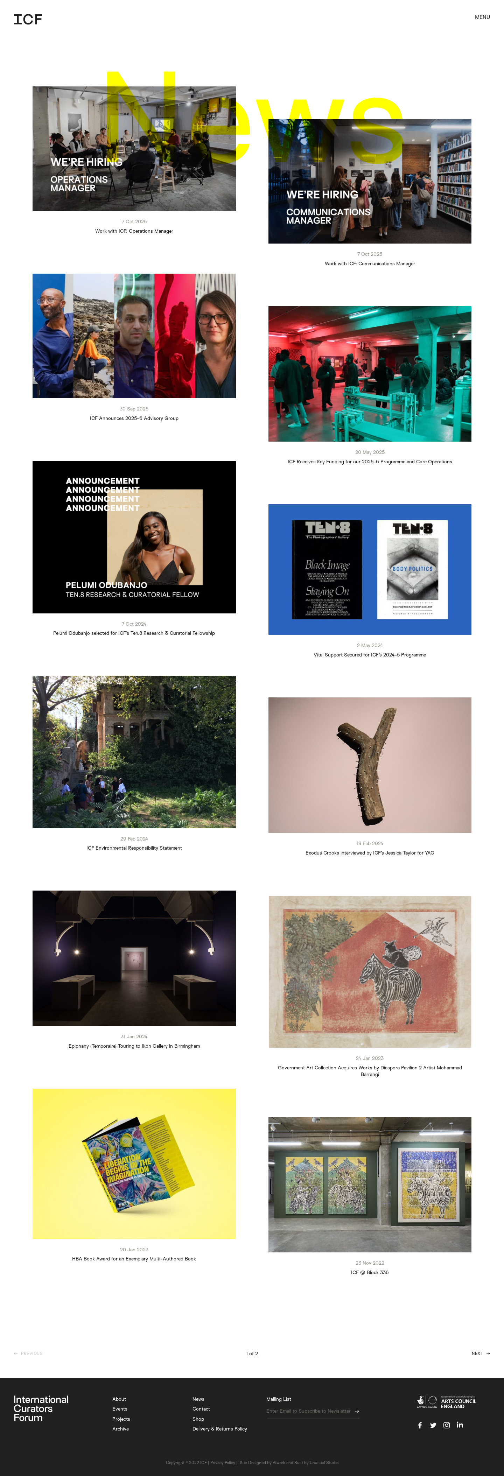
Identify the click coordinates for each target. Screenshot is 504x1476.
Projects (121, 1419)
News (198, 1399)
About (119, 1399)
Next (477, 1353)
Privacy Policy (222, 1462)
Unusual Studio (324, 1462)
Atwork (279, 1462)
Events (119, 1409)
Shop (198, 1419)
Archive (120, 1429)
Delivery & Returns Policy (219, 1429)
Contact (201, 1409)
